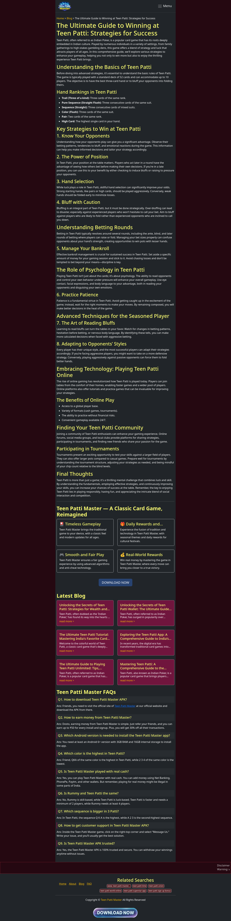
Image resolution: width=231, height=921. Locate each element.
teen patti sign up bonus (160, 890)
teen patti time (139, 886)
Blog (69, 18)
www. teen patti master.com (119, 886)
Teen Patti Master (124, 706)
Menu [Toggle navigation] (165, 6)
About (72, 884)
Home (60, 18)
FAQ (89, 884)
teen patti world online (110, 890)
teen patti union (156, 886)
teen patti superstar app (135, 890)
